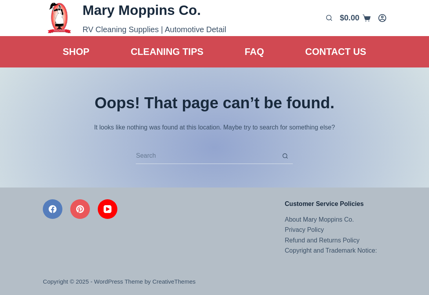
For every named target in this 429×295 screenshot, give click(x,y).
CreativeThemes (173, 281)
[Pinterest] (80, 209)
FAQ (254, 51)
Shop (76, 51)
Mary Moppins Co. (141, 10)
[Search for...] (206, 156)
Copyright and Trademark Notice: (331, 250)
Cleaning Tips (167, 51)
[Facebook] (52, 209)
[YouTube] (107, 209)
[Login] (382, 18)
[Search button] (285, 156)
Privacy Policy (304, 229)
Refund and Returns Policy (322, 240)
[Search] (329, 18)
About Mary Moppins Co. (319, 219)
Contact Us (336, 51)
